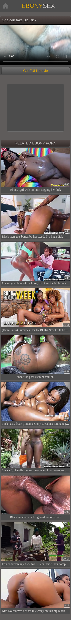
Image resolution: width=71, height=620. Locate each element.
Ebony (38, 5)
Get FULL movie (35, 71)
